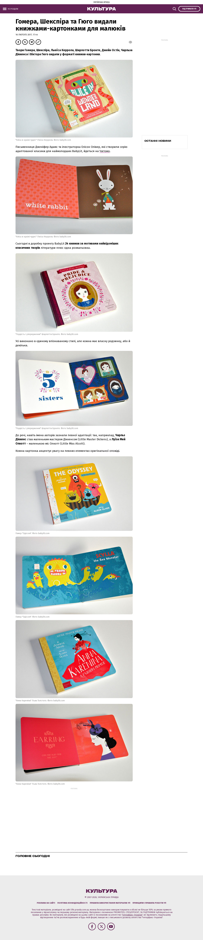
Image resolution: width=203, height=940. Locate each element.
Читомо (105, 151)
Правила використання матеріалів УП (110, 903)
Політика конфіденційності (72, 903)
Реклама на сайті (46, 903)
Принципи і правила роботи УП (149, 903)
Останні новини (157, 141)
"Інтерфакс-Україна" (132, 915)
